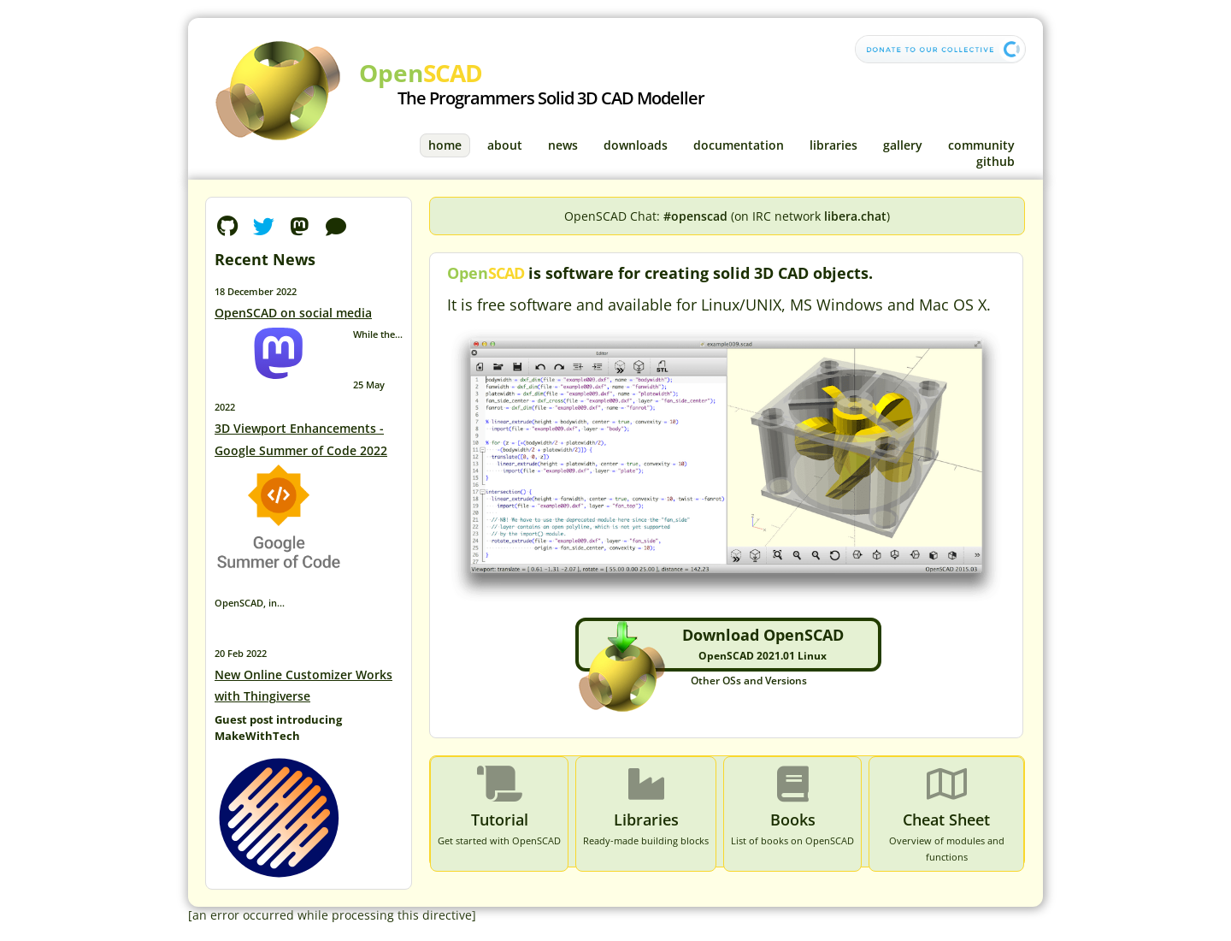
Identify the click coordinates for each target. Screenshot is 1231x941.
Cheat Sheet (946, 819)
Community (981, 145)
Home (445, 145)
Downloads (636, 145)
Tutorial (499, 819)
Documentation (738, 145)
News (563, 145)
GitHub (995, 161)
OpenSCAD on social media (293, 313)
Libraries (833, 145)
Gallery (902, 145)
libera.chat (855, 216)
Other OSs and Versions (749, 680)
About (504, 145)
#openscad (695, 216)
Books (793, 819)
